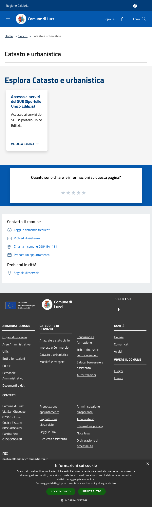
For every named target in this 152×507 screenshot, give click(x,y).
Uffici (5, 351)
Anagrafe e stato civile (55, 340)
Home (9, 36)
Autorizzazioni (86, 375)
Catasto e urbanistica (54, 354)
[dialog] (76, 483)
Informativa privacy (90, 426)
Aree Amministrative (16, 344)
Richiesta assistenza (53, 438)
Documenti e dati (13, 385)
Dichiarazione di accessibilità (87, 443)
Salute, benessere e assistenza (90, 365)
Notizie (119, 337)
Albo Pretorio (85, 419)
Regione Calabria (17, 5)
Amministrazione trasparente (88, 409)
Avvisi (118, 351)
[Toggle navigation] (8, 18)
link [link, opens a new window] (114, 483)
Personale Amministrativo (12, 375)
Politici (6, 365)
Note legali (84, 433)
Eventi (118, 378)
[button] (76, 500)
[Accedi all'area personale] (135, 5)
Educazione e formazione (85, 340)
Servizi (23, 36)
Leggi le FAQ (48, 431)
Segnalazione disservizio (48, 422)
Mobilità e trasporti (52, 361)
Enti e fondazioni (13, 358)
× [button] (147, 464)
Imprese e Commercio (54, 347)
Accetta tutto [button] (61, 491)
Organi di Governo (14, 337)
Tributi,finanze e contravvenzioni (88, 352)
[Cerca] (143, 19)
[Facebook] (120, 19)
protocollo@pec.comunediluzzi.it (25, 459)
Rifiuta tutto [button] (92, 491)
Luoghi (118, 371)
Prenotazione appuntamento (49, 409)
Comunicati (121, 344)
